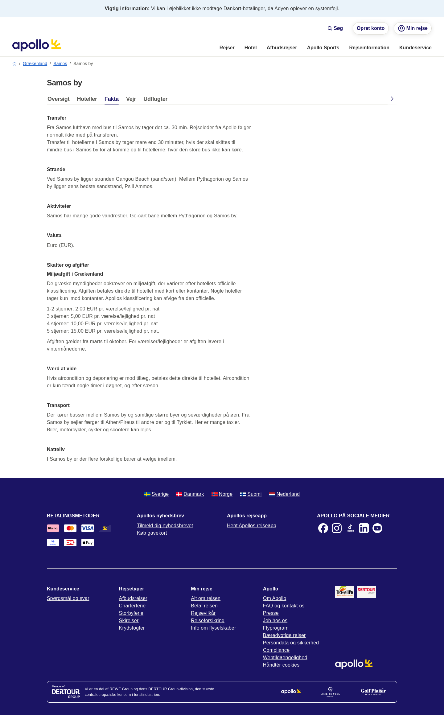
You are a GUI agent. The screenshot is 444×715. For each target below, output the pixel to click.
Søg (335, 28)
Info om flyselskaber (213, 628)
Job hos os (275, 620)
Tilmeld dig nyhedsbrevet (165, 525)
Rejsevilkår (203, 613)
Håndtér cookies (281, 665)
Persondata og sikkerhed (291, 642)
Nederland (284, 494)
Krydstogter (132, 628)
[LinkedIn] (364, 528)
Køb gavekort (152, 533)
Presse (271, 613)
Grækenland (35, 63)
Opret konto (371, 28)
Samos (60, 63)
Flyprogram (276, 628)
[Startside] (36, 45)
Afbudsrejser (133, 598)
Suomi (250, 494)
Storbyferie (131, 613)
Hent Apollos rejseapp (251, 525)
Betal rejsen (204, 605)
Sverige (156, 494)
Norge (222, 494)
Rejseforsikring (207, 620)
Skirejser (129, 620)
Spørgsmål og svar (68, 598)
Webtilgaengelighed (285, 657)
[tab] (60, 100)
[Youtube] (377, 528)
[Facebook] (323, 528)
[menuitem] (227, 48)
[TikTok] (350, 528)
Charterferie (132, 605)
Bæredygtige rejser (284, 635)
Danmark (190, 494)
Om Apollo (274, 598)
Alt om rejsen (205, 598)
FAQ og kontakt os (284, 605)
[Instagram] (337, 528)
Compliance (276, 650)
